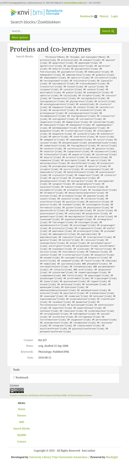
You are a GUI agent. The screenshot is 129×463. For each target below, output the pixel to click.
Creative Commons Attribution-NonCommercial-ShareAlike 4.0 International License (51, 395)
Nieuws (21, 415)
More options (20, 37)
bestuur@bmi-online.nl (75, 2)
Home (21, 409)
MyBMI (21, 435)
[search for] (55, 31)
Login (114, 16)
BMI (21, 422)
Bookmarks (88, 16)
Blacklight (112, 457)
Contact (21, 441)
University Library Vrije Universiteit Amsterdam (58, 457)
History (104, 16)
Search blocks (21, 428)
